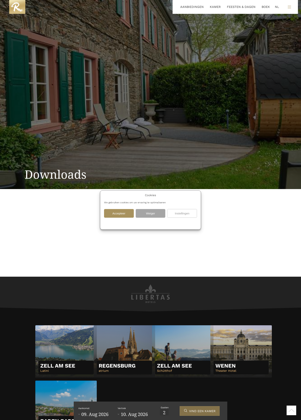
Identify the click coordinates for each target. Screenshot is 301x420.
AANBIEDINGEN (192, 7)
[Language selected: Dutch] (276, 7)
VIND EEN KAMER (202, 411)
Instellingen (182, 213)
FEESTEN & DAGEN (241, 7)
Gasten (165, 407)
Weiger (150, 213)
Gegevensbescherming (136, 223)
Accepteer (119, 213)
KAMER (215, 7)
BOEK (266, 7)
